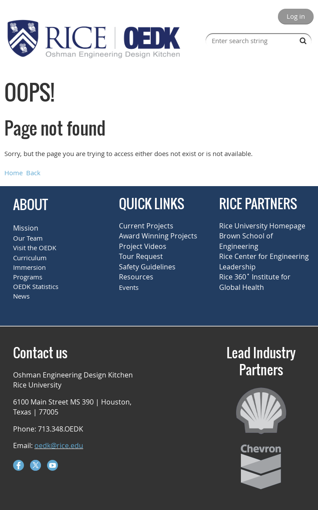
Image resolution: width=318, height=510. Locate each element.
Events (129, 287)
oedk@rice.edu (58, 445)
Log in (296, 16)
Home (13, 172)
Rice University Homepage (262, 226)
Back (33, 172)
